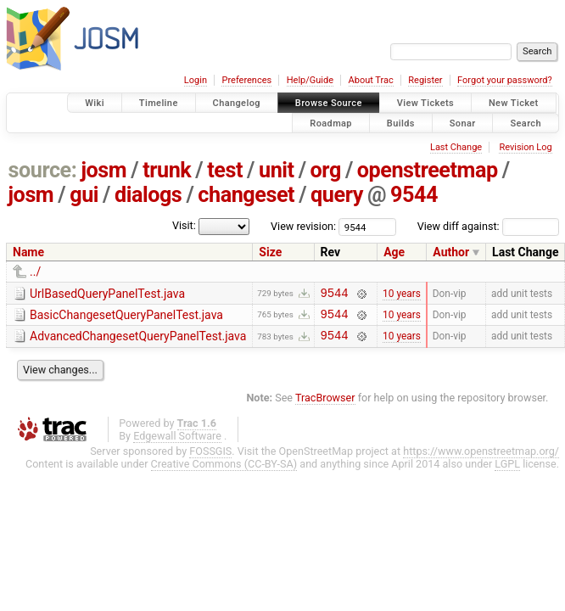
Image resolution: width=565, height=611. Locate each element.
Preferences (246, 80)
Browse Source (328, 103)
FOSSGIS (210, 458)
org (325, 170)
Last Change (456, 147)
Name (28, 252)
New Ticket (514, 103)
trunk (167, 170)
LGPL (507, 471)
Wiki (94, 103)
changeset (246, 194)
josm (103, 170)
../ (35, 271)
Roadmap (331, 122)
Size (270, 252)
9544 (414, 194)
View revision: (303, 226)
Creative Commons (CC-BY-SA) (224, 471)
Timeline (158, 103)
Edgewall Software (177, 443)
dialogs (148, 194)
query (336, 194)
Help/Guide (310, 80)
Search (525, 122)
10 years (402, 294)
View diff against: (488, 226)
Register (425, 80)
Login (195, 80)
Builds (401, 122)
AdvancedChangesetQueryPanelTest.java (138, 341)
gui (84, 194)
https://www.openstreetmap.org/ (481, 458)
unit (276, 170)
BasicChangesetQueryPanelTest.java (126, 317)
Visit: (184, 225)
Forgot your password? (504, 80)
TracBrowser (325, 405)
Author (451, 252)
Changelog (236, 103)
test (225, 170)
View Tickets (425, 103)
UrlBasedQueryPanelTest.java (107, 293)
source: (42, 170)
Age (394, 252)
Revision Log (525, 147)
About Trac (371, 80)
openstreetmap (427, 170)
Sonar (463, 122)
